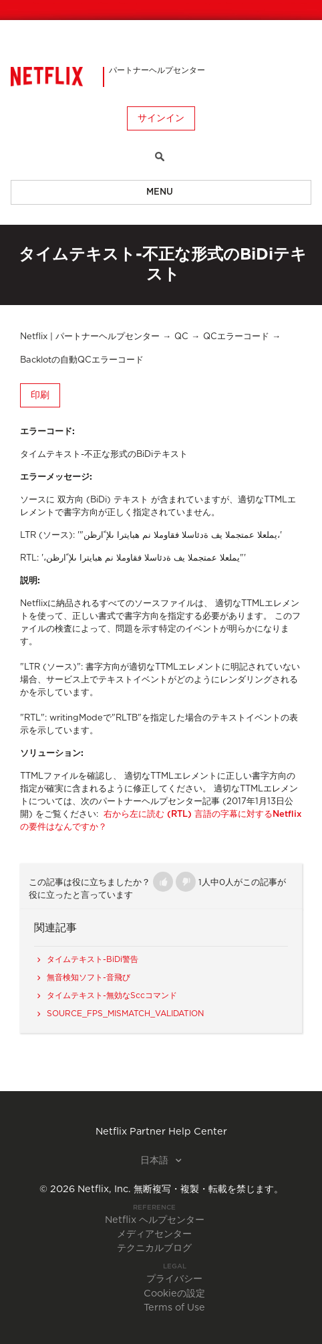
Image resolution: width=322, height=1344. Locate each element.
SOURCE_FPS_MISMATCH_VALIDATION (125, 1014)
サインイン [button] (161, 118)
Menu (159, 192)
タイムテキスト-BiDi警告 (92, 959)
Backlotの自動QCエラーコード (82, 360)
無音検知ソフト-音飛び (88, 977)
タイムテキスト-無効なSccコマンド (112, 995)
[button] (163, 882)
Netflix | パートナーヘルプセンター (90, 336)
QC (181, 336)
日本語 (155, 1160)
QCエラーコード (236, 336)
